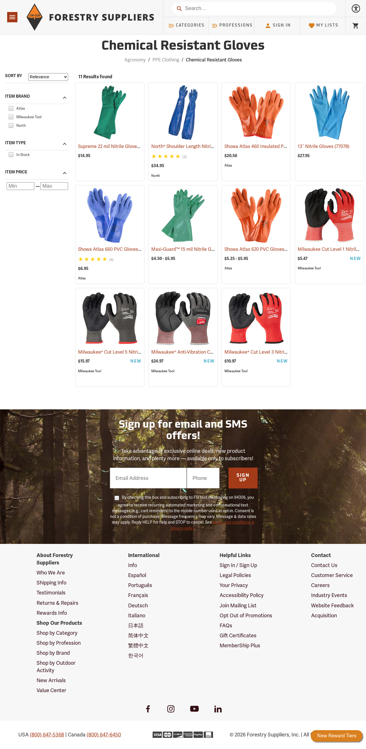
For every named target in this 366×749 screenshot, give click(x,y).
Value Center (51, 690)
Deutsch (138, 605)
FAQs (226, 625)
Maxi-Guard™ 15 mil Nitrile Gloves (194, 249)
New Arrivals (51, 680)
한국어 (136, 655)
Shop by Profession (59, 643)
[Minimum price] (20, 186)
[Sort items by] (48, 77)
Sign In (277, 25)
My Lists (323, 25)
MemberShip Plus (240, 645)
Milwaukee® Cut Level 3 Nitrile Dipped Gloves (279, 352)
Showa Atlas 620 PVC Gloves (262, 249)
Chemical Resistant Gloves (214, 60)
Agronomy (135, 60)
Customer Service (332, 575)
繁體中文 (138, 645)
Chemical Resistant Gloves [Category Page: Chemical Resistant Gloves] (183, 46)
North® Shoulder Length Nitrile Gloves (198, 146)
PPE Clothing (165, 60)
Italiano (136, 615)
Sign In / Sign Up (238, 565)
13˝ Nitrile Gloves (323, 146)
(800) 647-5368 (47, 734)
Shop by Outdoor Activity (56, 667)
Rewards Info (52, 613)
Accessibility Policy (242, 595)
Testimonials (51, 592)
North (155, 175)
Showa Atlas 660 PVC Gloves (116, 249)
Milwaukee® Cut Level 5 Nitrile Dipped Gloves (133, 352)
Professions (232, 25)
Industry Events (329, 595)
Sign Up (243, 477)
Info (132, 565)
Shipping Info (51, 582)
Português (140, 585)
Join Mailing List (238, 605)
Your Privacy (234, 585)
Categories (186, 25)
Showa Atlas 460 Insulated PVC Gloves (273, 146)
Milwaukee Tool (309, 268)
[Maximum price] (54, 186)
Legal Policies (235, 575)
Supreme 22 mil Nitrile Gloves (117, 146)
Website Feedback (332, 605)
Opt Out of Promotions (246, 615)
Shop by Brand (53, 653)
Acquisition (324, 615)
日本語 (136, 625)
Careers (320, 585)
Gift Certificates (238, 635)
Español (137, 575)
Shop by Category (57, 633)
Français (138, 595)
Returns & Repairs (57, 603)
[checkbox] (11, 107)
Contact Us (324, 565)
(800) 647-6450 (104, 734)
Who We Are (51, 572)
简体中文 (138, 635)
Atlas (228, 165)
